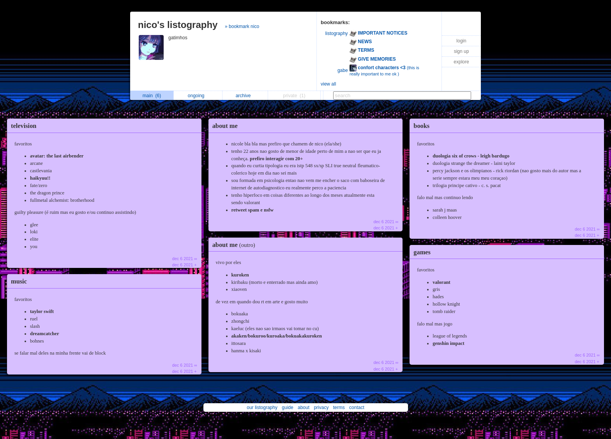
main (152, 95)
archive (245, 95)
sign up (461, 51)
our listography (262, 407)
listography (336, 33)
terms (339, 407)
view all (328, 84)
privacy (321, 407)
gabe (342, 70)
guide (287, 407)
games (422, 252)
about (303, 407)
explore (461, 62)
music (19, 281)
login (461, 41)
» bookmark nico (242, 26)
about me (225, 125)
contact (356, 407)
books (421, 125)
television (23, 125)
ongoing (198, 95)
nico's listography (177, 24)
